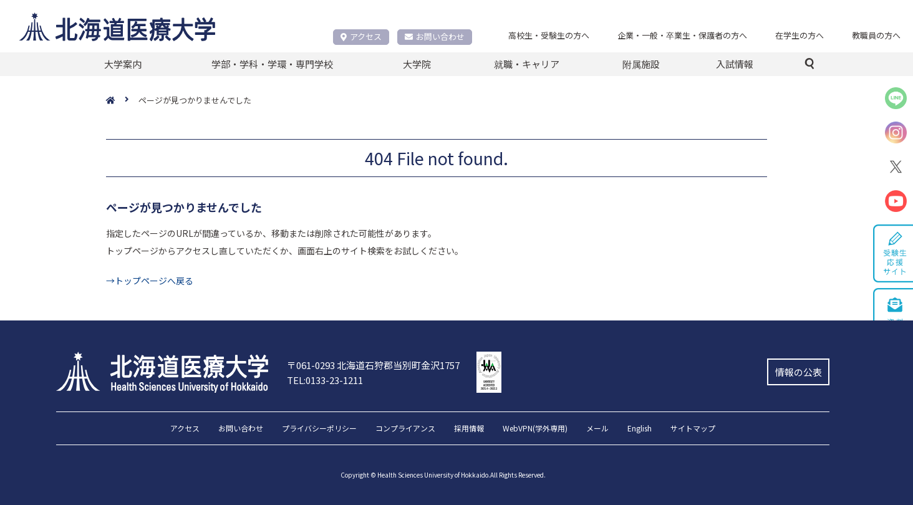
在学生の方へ (799, 35)
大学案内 (123, 63)
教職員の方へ (876, 35)
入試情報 (734, 63)
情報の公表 (798, 371)
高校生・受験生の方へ (548, 35)
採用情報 (469, 429)
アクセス (361, 36)
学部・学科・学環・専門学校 (272, 63)
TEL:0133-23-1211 (325, 380)
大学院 (417, 63)
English (639, 429)
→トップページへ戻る (149, 280)
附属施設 (641, 63)
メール (597, 429)
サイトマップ (692, 429)
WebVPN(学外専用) (535, 429)
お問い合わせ (435, 36)
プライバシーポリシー (319, 429)
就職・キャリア (526, 63)
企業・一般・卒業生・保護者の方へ (682, 35)
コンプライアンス (405, 429)
